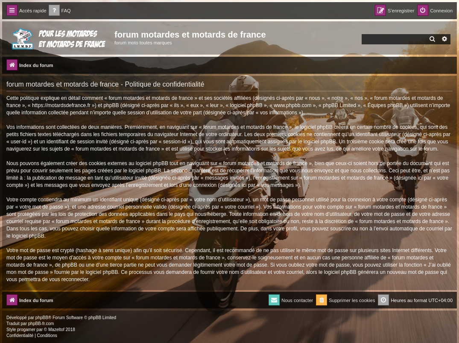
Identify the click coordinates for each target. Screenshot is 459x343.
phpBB (41, 317)
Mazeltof (56, 329)
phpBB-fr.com (41, 323)
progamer (26, 329)
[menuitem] (60, 11)
